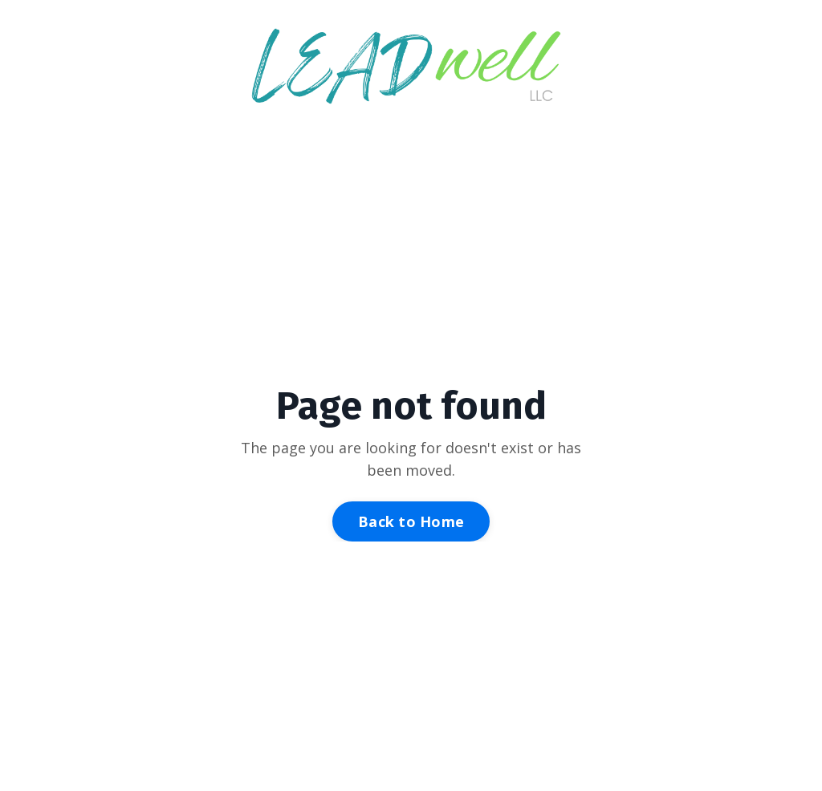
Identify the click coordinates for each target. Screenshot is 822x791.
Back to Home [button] (411, 521)
